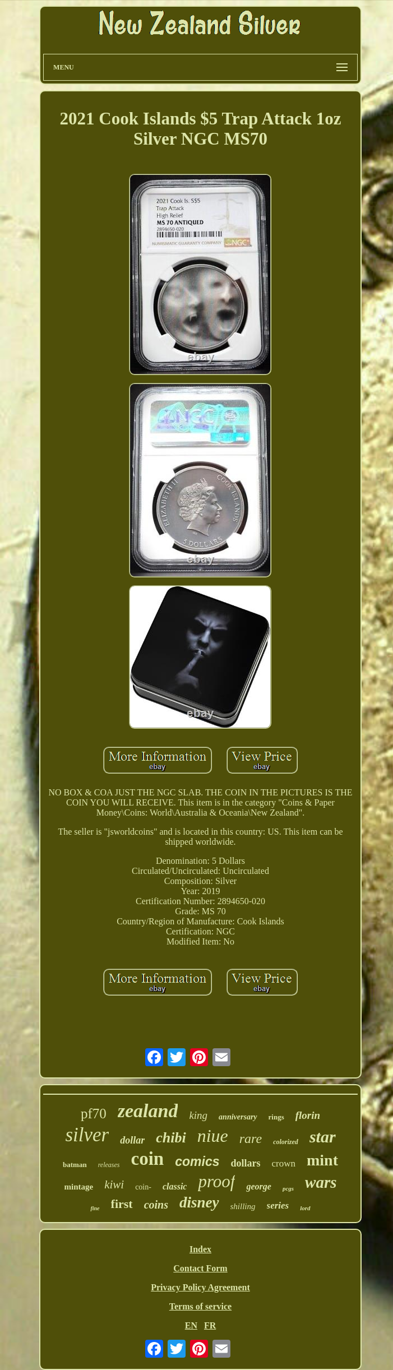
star (322, 1136)
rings (276, 1117)
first (122, 1204)
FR (210, 1325)
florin (307, 1115)
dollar (132, 1140)
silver (87, 1135)
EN (191, 1325)
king (198, 1115)
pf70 (94, 1113)
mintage (78, 1186)
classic (175, 1186)
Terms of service (200, 1306)
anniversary (238, 1117)
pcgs (288, 1188)
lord (305, 1208)
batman (75, 1164)
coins (156, 1204)
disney (199, 1202)
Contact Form (200, 1268)
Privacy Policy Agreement (200, 1287)
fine (94, 1208)
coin (147, 1159)
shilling (243, 1206)
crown (283, 1163)
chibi (171, 1138)
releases (109, 1165)
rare (250, 1138)
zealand (148, 1110)
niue (212, 1136)
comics (197, 1161)
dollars (245, 1163)
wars (320, 1182)
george (258, 1186)
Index (200, 1249)
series (278, 1205)
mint (322, 1160)
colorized (285, 1142)
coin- (143, 1187)
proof (216, 1181)
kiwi (114, 1184)
